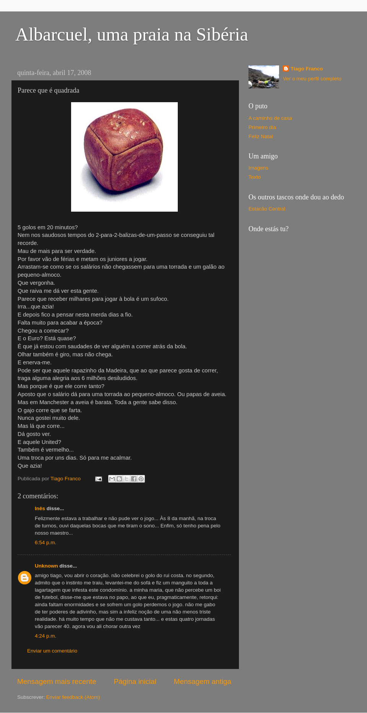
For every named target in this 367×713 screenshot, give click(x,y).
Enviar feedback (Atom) (73, 697)
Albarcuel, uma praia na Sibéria (131, 34)
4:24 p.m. (45, 636)
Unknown (46, 566)
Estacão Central (266, 209)
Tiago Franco (307, 69)
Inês (40, 508)
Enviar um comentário (52, 651)
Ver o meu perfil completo (312, 79)
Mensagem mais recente (56, 681)
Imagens (258, 168)
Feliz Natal (260, 136)
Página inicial (135, 681)
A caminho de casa (270, 118)
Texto (254, 177)
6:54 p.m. (45, 542)
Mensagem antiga (202, 681)
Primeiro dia (262, 127)
